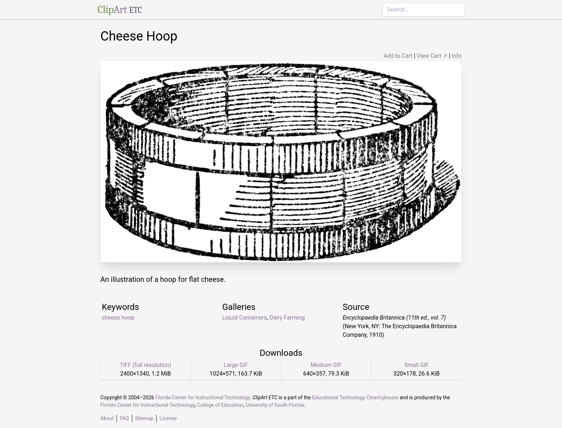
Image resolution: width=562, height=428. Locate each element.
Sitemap (144, 418)
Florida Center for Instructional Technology (202, 397)
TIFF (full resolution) (145, 365)
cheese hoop (118, 317)
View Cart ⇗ (432, 55)
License (168, 418)
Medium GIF (326, 365)
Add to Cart (398, 55)
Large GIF (236, 365)
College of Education (220, 405)
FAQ (124, 418)
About (107, 418)
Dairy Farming (287, 317)
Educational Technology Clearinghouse (355, 397)
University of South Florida (275, 405)
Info (457, 55)
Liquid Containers (244, 317)
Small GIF (416, 365)
